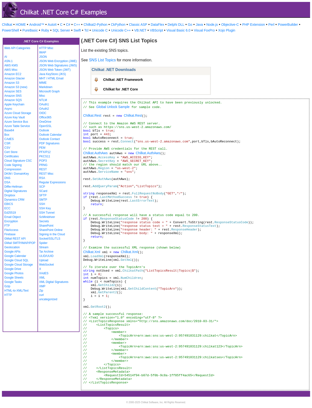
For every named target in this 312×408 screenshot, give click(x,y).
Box (6, 134)
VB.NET (140, 30)
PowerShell (10, 30)
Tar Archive (46, 251)
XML (42, 277)
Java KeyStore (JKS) (52, 74)
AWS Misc (11, 69)
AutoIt (52, 24)
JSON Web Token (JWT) (55, 69)
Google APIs (12, 251)
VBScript (156, 30)
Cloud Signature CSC (18, 160)
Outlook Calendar (50, 134)
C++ (77, 24)
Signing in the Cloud (52, 234)
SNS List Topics (102, 60)
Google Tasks (13, 282)
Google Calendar (15, 256)
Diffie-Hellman (13, 186)
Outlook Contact (49, 139)
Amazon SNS (13, 95)
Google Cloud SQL (16, 260)
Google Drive (12, 269)
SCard (43, 191)
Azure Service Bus (16, 121)
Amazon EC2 (12, 74)
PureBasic (30, 30)
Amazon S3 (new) (15, 87)
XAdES (44, 273)
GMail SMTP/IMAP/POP (19, 243)
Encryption (11, 221)
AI (5, 56)
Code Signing (13, 165)
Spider (43, 243)
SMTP (43, 199)
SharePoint (46, 225)
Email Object (12, 217)
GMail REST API (14, 238)
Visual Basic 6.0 (178, 30)
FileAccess (11, 230)
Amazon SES (12, 91)
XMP (42, 286)
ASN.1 (8, 61)
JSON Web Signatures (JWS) (58, 65)
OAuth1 (44, 104)
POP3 (43, 160)
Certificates (11, 156)
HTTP (8, 295)
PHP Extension (253, 24)
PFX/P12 (45, 152)
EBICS (8, 204)
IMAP (42, 52)
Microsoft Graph (49, 91)
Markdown (45, 87)
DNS (7, 178)
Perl (271, 24)
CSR (7, 143)
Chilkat (7, 24)
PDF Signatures (49, 143)
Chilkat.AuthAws (95, 153)
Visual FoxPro (204, 30)
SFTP (43, 195)
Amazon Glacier (14, 78)
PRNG (43, 165)
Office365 (45, 117)
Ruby (45, 30)
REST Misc (46, 173)
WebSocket (46, 264)
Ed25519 (10, 212)
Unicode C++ (121, 30)
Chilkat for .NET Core (120, 89)
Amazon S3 (11, 82)
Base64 (9, 130)
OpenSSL (45, 126)
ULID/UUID (46, 256)
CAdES (9, 139)
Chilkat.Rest (92, 115)
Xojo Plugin (226, 30)
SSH (42, 204)
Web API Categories (17, 48)
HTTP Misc (46, 48)
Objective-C (230, 24)
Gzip (7, 286)
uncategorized (48, 299)
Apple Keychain (14, 104)
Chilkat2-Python (95, 24)
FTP (7, 225)
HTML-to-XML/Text (16, 290)
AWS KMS (11, 65)
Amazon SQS (13, 100)
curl (41, 295)
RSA (42, 178)
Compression (12, 169)
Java (199, 24)
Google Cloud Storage (18, 264)
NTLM (43, 100)
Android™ (36, 24)
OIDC (42, 113)
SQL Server (61, 30)
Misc (42, 95)
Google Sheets (13, 277)
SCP (42, 186)
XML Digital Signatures (54, 282)
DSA (7, 182)
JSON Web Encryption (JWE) (58, 61)
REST (43, 169)
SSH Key (45, 208)
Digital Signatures (15, 191)
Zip (41, 290)
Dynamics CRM (14, 199)
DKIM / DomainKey (16, 173)
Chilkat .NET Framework (123, 80)
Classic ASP (138, 24)
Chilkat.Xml (91, 252)
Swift (77, 30)
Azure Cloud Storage (17, 113)
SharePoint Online (50, 230)
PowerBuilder (288, 24)
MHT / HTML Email (51, 78)
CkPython (118, 24)
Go (190, 24)
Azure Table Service (17, 126)
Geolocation (12, 247)
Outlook (44, 130)
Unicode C (99, 30)
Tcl (86, 30)
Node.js (212, 24)
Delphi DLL (176, 24)
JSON (43, 56)
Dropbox (9, 195)
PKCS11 (44, 156)
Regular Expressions (52, 182)
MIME (43, 82)
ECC (7, 208)
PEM (42, 147)
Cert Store (11, 152)
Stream (44, 247)
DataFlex (157, 24)
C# (68, 24)
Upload (43, 260)
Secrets (44, 221)
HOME (21, 24)
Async (8, 108)
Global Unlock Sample (113, 107)
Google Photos (13, 273)
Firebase (10, 234)
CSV (7, 147)
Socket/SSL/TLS (49, 238)
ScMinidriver (47, 217)
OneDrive (45, 121)
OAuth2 (44, 108)
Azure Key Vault (14, 117)
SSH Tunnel (47, 212)
